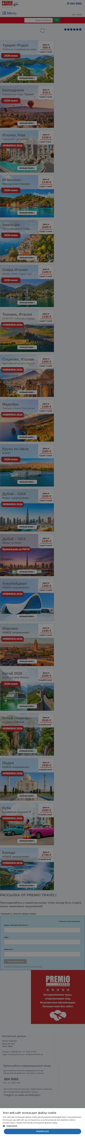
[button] (42, 1126)
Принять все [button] (42, 1131)
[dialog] (42, 1122)
